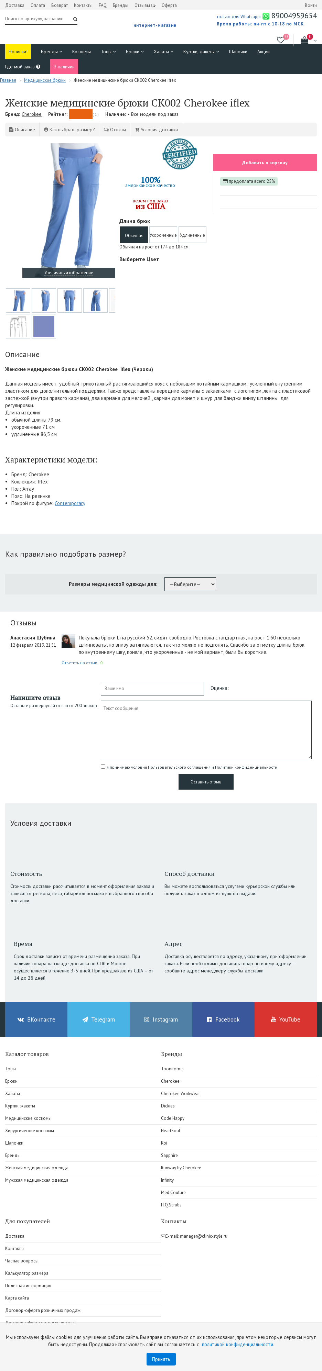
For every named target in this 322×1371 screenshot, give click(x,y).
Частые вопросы (22, 1261)
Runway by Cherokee (181, 1168)
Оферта (169, 5)
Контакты (83, 5)
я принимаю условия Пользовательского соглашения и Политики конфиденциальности (192, 767)
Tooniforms (172, 1069)
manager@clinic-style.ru (203, 1236)
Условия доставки (156, 129)
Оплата (38, 5)
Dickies (168, 1106)
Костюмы (81, 51)
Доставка (14, 5)
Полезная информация (28, 1286)
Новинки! (18, 51)
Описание (22, 129)
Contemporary (70, 503)
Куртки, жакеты (201, 51)
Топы (108, 51)
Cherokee (32, 114)
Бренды (120, 5)
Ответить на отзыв (79, 662)
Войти (311, 5)
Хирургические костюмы (29, 1131)
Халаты (163, 51)
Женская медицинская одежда (36, 1168)
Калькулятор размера (27, 1273)
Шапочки (238, 51)
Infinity (167, 1180)
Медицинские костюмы (28, 1118)
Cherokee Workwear (180, 1093)
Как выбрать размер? (69, 129)
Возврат (59, 5)
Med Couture (173, 1192)
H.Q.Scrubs (171, 1205)
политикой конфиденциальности (237, 1344)
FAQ (103, 5)
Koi (164, 1143)
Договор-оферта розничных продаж (42, 1310)
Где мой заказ (22, 67)
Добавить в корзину (265, 162)
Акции (263, 51)
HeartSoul (170, 1131)
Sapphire (169, 1155)
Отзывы (145, 5)
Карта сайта (17, 1298)
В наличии (64, 67)
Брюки (135, 51)
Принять (161, 1359)
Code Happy (172, 1118)
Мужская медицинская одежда (36, 1180)
